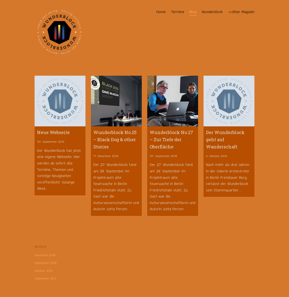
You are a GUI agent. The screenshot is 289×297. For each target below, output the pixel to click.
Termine (177, 12)
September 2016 (45, 278)
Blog (192, 12)
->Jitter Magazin (241, 12)
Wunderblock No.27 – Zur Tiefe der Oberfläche (171, 139)
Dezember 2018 (45, 255)
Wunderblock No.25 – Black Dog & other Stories (115, 139)
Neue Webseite (53, 132)
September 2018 (46, 262)
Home (161, 12)
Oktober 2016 (43, 270)
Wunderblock (212, 12)
